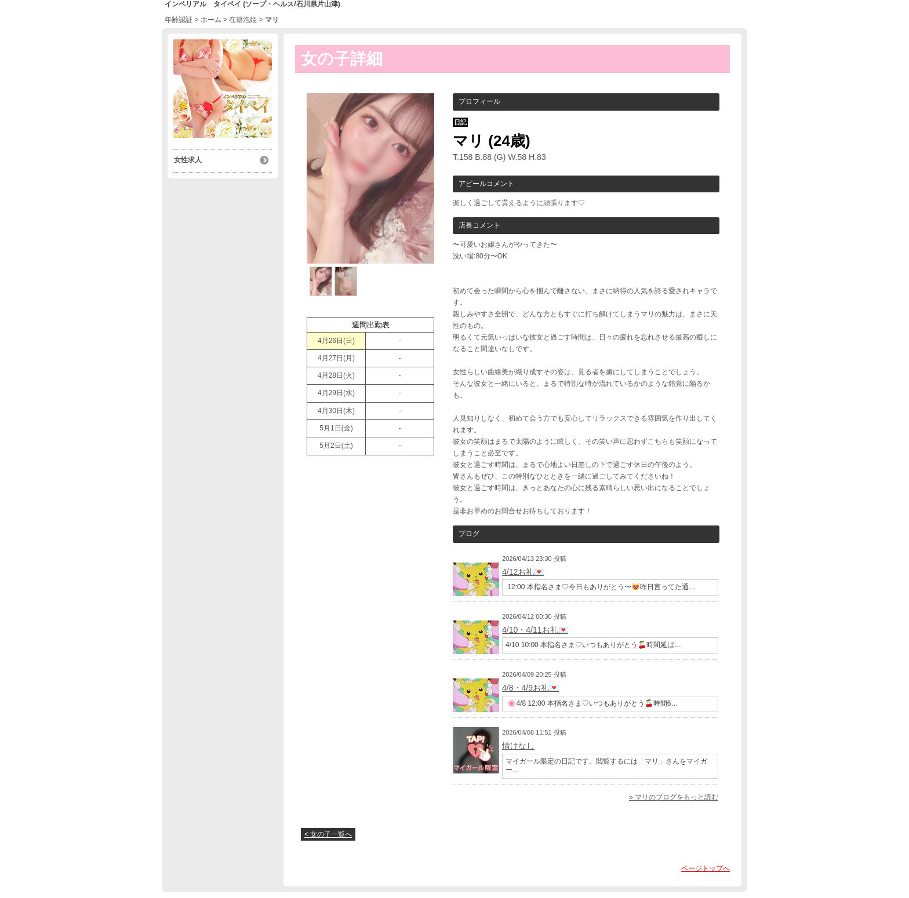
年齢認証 (178, 20)
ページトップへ (705, 868)
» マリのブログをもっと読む (673, 797)
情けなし (518, 745)
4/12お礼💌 (523, 571)
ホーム (211, 20)
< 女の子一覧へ (328, 834)
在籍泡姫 (243, 20)
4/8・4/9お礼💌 (530, 687)
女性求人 (187, 160)
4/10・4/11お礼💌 (535, 629)
